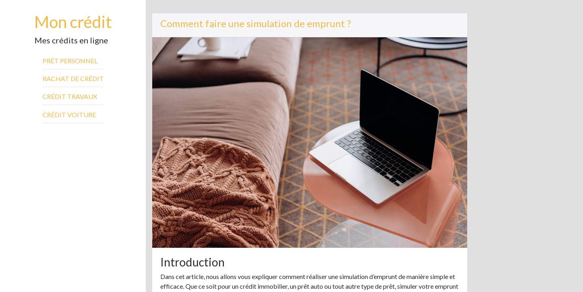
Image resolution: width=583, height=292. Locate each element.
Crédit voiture (69, 114)
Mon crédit (73, 22)
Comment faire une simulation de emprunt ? (255, 23)
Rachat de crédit (73, 78)
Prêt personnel (70, 60)
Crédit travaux (70, 96)
